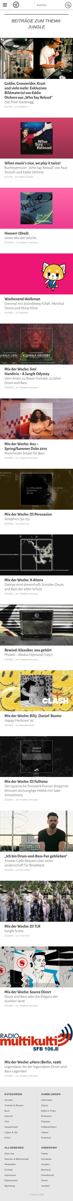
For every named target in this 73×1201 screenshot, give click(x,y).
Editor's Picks (48, 1111)
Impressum (10, 1175)
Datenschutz (11, 1180)
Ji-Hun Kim (24, 524)
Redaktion (23, 107)
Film (6, 1121)
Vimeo (44, 1180)
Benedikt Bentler (26, 725)
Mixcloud (46, 1170)
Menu (3, 1)
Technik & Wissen (13, 1105)
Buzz (7, 1111)
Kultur (8, 107)
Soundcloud (47, 1175)
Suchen (68, 5)
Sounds (8, 243)
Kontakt (8, 1170)
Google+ (45, 1164)
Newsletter (10, 1164)
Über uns (9, 1153)
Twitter (44, 1153)
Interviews (46, 1100)
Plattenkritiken (49, 1127)
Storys (44, 1105)
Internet (8, 1116)
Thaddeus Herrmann (28, 243)
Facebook (46, 1159)
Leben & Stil (11, 1132)
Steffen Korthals (26, 177)
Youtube (45, 1186)
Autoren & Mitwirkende (16, 1159)
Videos (44, 1132)
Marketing (9, 1186)
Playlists (45, 1121)
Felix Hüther (24, 870)
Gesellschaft (11, 1127)
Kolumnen (46, 1116)
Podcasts (46, 1137)
